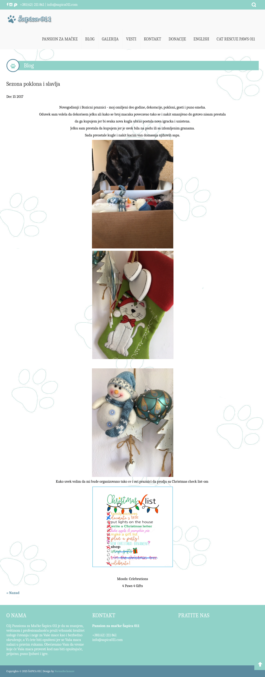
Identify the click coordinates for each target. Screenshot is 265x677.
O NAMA (16, 615)
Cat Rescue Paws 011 (236, 39)
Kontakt (152, 39)
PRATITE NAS (193, 615)
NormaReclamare (65, 671)
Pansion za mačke (60, 39)
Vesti (131, 39)
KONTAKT (103, 615)
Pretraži (254, 5)
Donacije (177, 39)
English (201, 39)
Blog (90, 39)
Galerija (110, 39)
